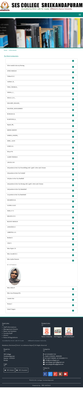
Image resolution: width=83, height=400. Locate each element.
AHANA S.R (40, 163)
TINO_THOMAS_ (40, 87)
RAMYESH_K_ (40, 120)
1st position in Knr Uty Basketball (40, 195)
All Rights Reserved (40, 345)
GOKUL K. (40, 147)
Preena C (40, 304)
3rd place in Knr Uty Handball (40, 179)
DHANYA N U (40, 217)
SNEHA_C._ (40, 93)
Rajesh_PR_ (40, 125)
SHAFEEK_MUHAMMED (40, 109)
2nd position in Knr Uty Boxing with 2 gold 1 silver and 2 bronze (40, 184)
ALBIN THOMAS (40, 157)
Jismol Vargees (40, 310)
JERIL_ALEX (40, 141)
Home (5, 50)
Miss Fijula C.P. (40, 249)
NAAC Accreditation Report (25, 345)
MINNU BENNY (40, 130)
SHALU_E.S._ (40, 98)
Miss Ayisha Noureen (40, 260)
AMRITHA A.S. (40, 233)
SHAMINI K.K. (40, 200)
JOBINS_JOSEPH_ (40, 136)
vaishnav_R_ (40, 82)
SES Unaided (21, 370)
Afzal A (40, 243)
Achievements (12, 50)
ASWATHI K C (40, 227)
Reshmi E (40, 238)
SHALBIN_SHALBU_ (40, 104)
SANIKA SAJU (40, 206)
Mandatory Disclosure (9, 345)
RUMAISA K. (40, 114)
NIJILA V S (40, 211)
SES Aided (9, 370)
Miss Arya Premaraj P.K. (40, 293)
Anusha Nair (40, 299)
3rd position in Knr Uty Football (40, 173)
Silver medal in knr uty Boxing (40, 66)
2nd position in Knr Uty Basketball (40, 190)
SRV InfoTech (46, 385)
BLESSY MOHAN (40, 222)
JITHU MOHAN (40, 71)
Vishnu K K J (40, 77)
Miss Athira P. (40, 288)
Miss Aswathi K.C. (40, 254)
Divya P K (40, 152)
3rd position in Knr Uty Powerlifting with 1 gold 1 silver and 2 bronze (40, 168)
